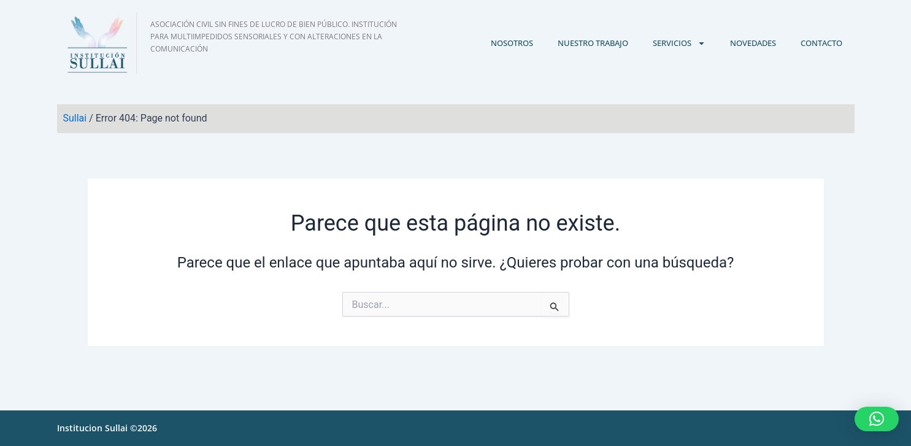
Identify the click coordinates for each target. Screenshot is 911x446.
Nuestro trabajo (593, 42)
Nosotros (512, 42)
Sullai (75, 118)
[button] (877, 419)
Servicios (679, 43)
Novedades (753, 42)
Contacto (821, 42)
